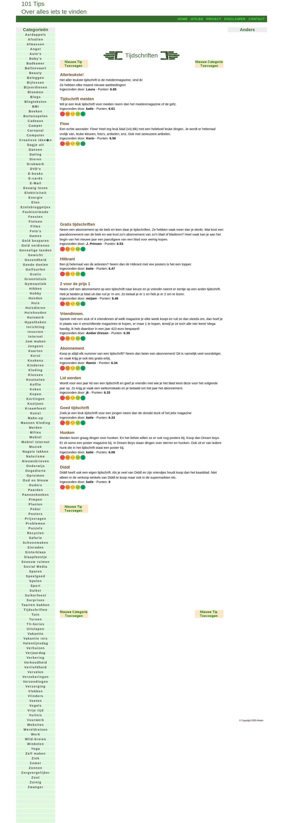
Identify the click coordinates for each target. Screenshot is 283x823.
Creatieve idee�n (35, 140)
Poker (35, 509)
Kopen (35, 394)
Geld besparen (35, 240)
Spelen (35, 581)
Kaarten (35, 351)
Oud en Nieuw (35, 480)
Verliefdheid (35, 667)
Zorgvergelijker (35, 772)
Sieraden (35, 547)
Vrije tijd (36, 710)
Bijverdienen (35, 87)
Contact (257, 19)
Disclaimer (234, 19)
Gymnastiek (35, 284)
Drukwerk (35, 164)
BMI (35, 106)
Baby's (35, 58)
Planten (36, 504)
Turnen (35, 619)
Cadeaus (35, 121)
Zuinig (35, 782)
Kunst (35, 413)
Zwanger (35, 787)
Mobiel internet (35, 442)
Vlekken (35, 691)
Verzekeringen (35, 677)
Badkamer (35, 63)
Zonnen (36, 768)
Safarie (35, 538)
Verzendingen (35, 681)
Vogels (35, 705)
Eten (35, 202)
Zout (35, 777)
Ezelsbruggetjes (35, 207)
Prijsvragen (35, 518)
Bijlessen (35, 82)
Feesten (35, 216)
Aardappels (35, 34)
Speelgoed (35, 576)
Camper (36, 125)
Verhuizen (35, 648)
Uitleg (197, 19)
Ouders (35, 485)
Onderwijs (35, 466)
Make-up (35, 418)
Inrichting (35, 327)
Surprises (36, 600)
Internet (35, 336)
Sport (36, 586)
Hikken (35, 288)
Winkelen (35, 744)
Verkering (36, 657)
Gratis (35, 274)
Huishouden (36, 312)
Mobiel (35, 437)
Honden (36, 298)
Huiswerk (35, 317)
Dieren (35, 159)
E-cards (35, 178)
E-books (35, 173)
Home (183, 19)
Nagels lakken (35, 451)
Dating (35, 154)
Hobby (35, 293)
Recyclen (35, 533)
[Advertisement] (141, 36)
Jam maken (35, 341)
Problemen (35, 523)
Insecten (36, 332)
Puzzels (35, 528)
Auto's (36, 54)
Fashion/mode (36, 212)
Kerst (36, 355)
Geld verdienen (35, 245)
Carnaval (35, 130)
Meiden (35, 427)
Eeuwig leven (35, 188)
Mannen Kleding (35, 423)
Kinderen (35, 365)
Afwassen (35, 44)
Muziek (35, 447)
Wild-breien (35, 739)
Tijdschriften (36, 609)
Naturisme (35, 456)
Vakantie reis (35, 638)
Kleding (35, 370)
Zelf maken (35, 753)
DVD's (35, 169)
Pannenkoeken (35, 494)
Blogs (35, 97)
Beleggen (35, 78)
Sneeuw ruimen (35, 562)
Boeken (36, 111)
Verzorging (36, 686)
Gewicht (35, 255)
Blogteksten (35, 101)
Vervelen (36, 672)
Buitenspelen (35, 116)
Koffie (35, 384)
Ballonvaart (35, 68)
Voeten (35, 701)
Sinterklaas (35, 552)
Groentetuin (35, 279)
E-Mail (35, 183)
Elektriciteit (35, 193)
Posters (35, 514)
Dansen (36, 149)
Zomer (35, 763)
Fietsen (35, 221)
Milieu (35, 432)
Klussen (35, 375)
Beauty (35, 73)
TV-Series (36, 624)
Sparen (35, 571)
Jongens (35, 346)
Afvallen (35, 39)
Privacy (213, 19)
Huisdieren (36, 308)
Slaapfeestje (35, 557)
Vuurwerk (35, 720)
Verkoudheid (35, 662)
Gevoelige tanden (35, 250)
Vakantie (36, 633)
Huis (35, 303)
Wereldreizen (36, 729)
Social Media (36, 566)
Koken (35, 389)
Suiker (36, 590)
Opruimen (36, 475)
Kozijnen (36, 403)
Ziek (36, 758)
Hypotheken (36, 322)
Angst (35, 49)
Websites (35, 724)
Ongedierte (35, 470)
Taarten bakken (35, 605)
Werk (35, 734)
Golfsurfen (36, 269)
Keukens (35, 360)
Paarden (35, 490)
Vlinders (35, 696)
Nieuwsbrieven (35, 461)
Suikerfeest (35, 595)
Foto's (35, 231)
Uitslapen (35, 629)
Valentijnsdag (35, 643)
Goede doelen (35, 264)
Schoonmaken (35, 542)
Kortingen (35, 399)
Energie (35, 197)
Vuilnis (35, 715)
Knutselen (35, 379)
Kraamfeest (35, 408)
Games (35, 236)
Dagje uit (35, 145)
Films (36, 226)
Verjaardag (36, 653)
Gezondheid (36, 260)
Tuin (36, 614)
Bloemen (35, 92)
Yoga (35, 748)
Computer (36, 135)
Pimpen (36, 499)
